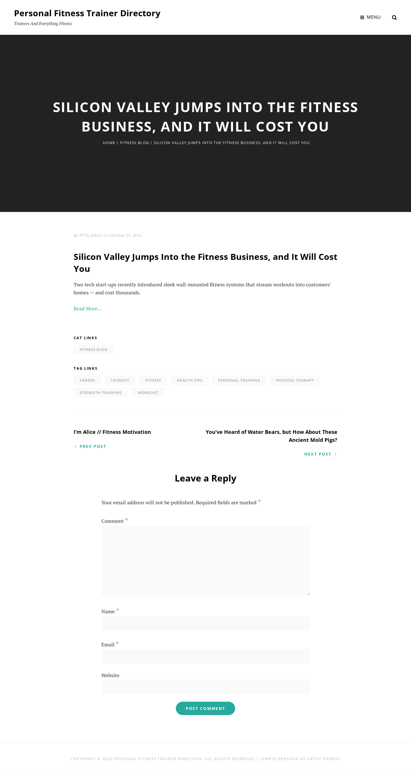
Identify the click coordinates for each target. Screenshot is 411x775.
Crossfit (120, 380)
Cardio (87, 380)
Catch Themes (323, 759)
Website (110, 675)
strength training (101, 392)
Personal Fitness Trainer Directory (87, 13)
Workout (148, 392)
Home (109, 142)
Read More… (88, 308)
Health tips (189, 380)
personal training (239, 380)
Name (110, 611)
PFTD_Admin (91, 235)
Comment (114, 521)
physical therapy (295, 380)
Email (110, 644)
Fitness (153, 380)
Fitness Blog (134, 142)
